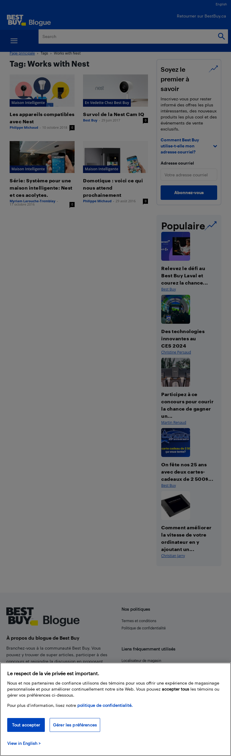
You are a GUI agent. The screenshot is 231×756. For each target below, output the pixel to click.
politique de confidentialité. (105, 705)
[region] (115, 709)
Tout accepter (26, 724)
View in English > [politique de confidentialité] (24, 743)
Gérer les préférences (75, 724)
